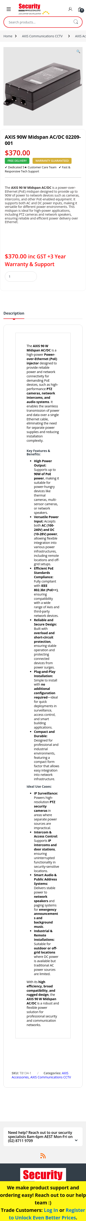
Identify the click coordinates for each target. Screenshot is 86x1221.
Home (7, 36)
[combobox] (36, 22)
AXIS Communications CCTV (42, 36)
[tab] (13, 315)
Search (75, 22)
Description (13, 313)
